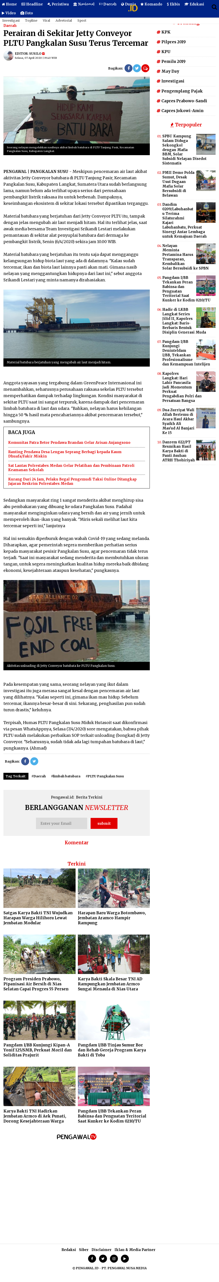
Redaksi (68, 1250)
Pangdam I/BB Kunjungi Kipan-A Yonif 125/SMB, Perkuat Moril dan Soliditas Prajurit (37, 1050)
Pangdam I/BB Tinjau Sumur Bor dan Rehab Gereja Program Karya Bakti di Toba (112, 1050)
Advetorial (64, 20)
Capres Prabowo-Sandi (182, 100)
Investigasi (11, 20)
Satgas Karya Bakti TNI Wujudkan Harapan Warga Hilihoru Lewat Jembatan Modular (38, 917)
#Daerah (38, 776)
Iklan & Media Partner (135, 1250)
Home (9, 4)
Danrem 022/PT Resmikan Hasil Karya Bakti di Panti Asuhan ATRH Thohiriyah (178, 451)
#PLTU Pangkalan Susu (105, 776)
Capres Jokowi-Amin (180, 110)
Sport (81, 20)
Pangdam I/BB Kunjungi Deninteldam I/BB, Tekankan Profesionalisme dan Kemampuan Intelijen (186, 352)
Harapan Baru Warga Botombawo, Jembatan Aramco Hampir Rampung (112, 917)
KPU (164, 51)
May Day (168, 71)
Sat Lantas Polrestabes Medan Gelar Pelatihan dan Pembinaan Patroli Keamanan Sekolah (71, 467)
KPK (164, 32)
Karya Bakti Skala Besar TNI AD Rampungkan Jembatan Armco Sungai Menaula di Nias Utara (110, 984)
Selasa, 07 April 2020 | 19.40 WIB (36, 57)
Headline (32, 4)
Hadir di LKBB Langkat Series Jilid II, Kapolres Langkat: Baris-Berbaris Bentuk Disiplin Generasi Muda (184, 320)
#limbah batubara (65, 776)
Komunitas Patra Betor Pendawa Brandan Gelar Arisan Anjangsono (69, 442)
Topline (31, 20)
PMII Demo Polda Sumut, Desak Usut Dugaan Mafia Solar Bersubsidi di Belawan (178, 183)
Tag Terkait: (16, 776)
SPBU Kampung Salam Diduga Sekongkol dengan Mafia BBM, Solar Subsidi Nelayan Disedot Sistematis (184, 149)
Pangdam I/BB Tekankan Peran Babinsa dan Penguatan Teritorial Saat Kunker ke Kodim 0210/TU (112, 1116)
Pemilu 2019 (171, 61)
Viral (46, 20)
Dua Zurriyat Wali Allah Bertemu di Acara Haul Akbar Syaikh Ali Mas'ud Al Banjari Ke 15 (178, 421)
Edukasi (194, 4)
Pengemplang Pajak (180, 91)
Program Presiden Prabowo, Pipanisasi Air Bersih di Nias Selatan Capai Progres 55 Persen (36, 984)
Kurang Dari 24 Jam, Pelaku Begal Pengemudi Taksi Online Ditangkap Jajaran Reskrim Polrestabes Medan (72, 481)
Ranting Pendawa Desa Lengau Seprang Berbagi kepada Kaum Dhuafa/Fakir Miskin (65, 454)
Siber (84, 1250)
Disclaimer (102, 1250)
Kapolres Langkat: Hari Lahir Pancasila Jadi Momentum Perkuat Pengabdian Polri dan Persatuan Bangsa (182, 387)
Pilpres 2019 (171, 41)
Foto (26, 13)
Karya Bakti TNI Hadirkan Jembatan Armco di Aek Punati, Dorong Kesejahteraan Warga (34, 1116)
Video (9, 13)
